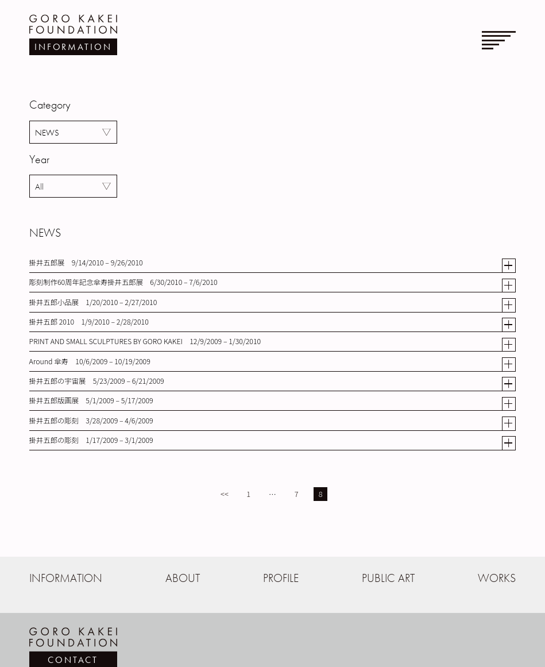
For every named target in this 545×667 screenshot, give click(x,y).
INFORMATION (65, 578)
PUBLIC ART (388, 578)
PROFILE (281, 578)
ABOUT (182, 578)
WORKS (497, 578)
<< (225, 493)
